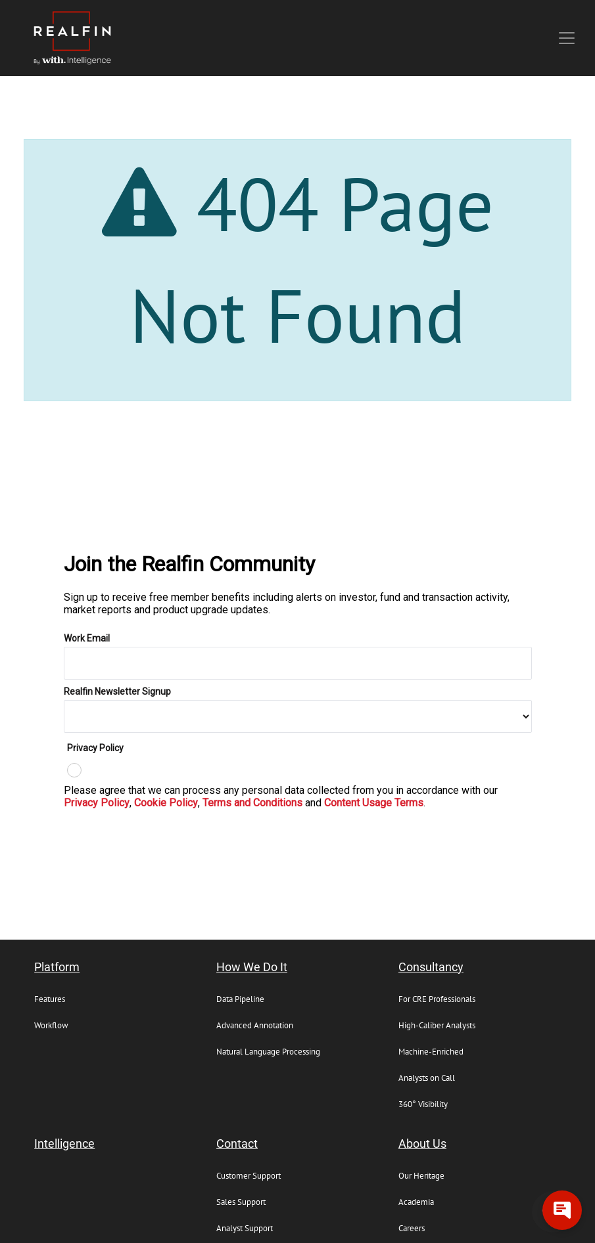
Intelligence (64, 1143)
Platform (57, 967)
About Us (422, 1143)
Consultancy (431, 967)
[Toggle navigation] (566, 38)
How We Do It (251, 967)
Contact (237, 1143)
